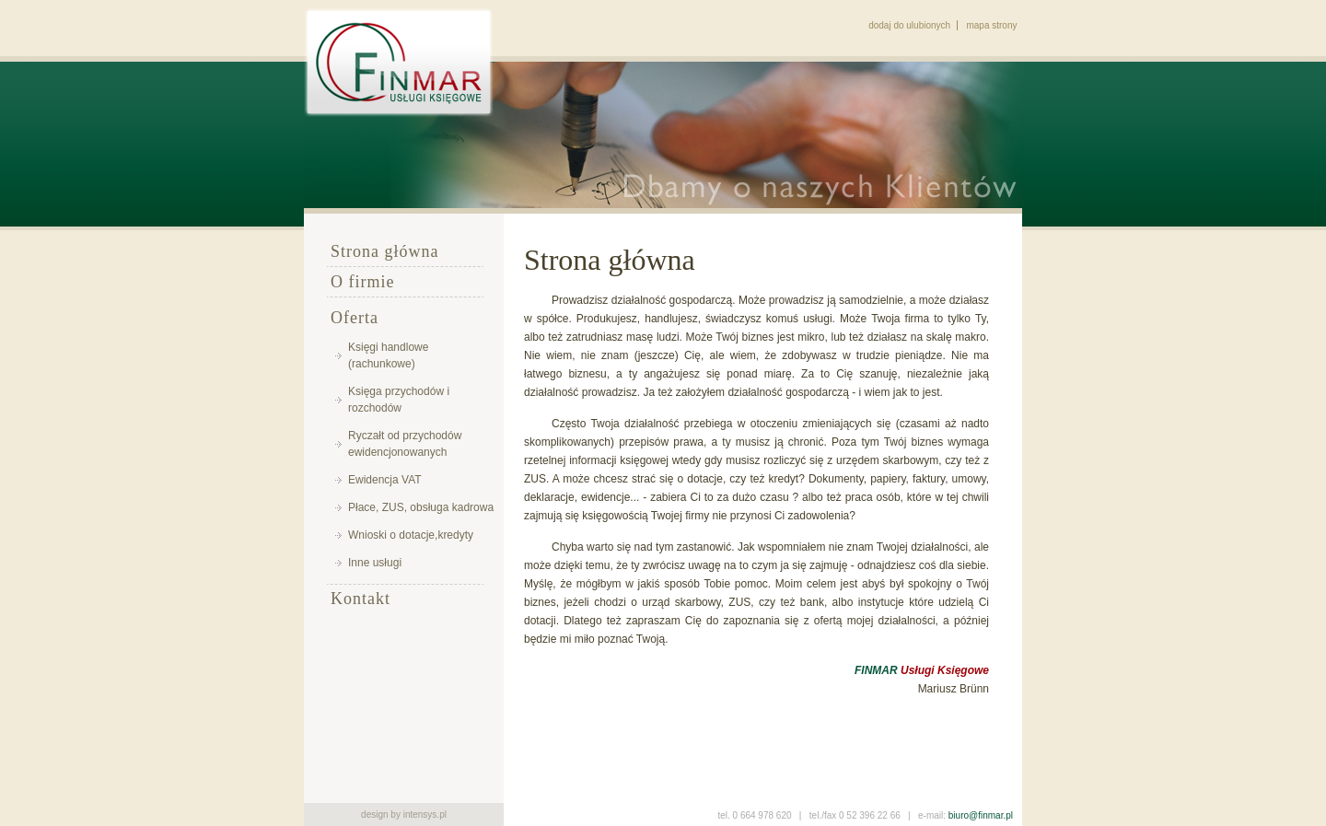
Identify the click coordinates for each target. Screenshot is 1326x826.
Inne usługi (374, 562)
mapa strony (991, 25)
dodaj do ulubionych (909, 25)
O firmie (362, 282)
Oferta (354, 317)
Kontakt (360, 598)
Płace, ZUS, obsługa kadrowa (421, 507)
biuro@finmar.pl (980, 815)
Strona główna (384, 251)
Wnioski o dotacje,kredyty (410, 535)
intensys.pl (425, 814)
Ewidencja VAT (385, 479)
